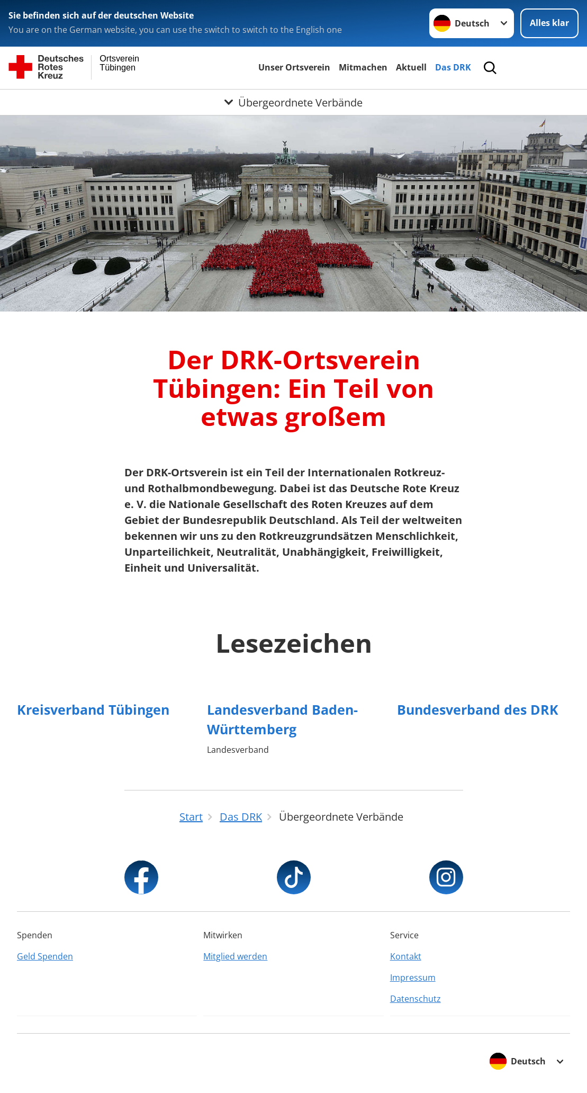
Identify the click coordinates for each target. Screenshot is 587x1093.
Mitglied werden (235, 956)
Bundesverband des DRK (477, 709)
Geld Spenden (45, 956)
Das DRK (453, 67)
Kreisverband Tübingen (93, 709)
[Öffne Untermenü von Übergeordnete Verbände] (293, 102)
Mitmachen (363, 67)
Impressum (413, 977)
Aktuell (411, 67)
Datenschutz (415, 999)
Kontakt (405, 956)
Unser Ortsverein (294, 67)
